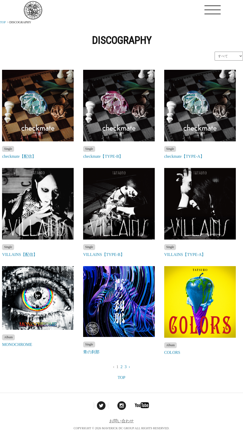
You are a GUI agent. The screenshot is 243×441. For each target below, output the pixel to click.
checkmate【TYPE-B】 (103, 156)
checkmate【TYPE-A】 (184, 156)
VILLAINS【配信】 (19, 254)
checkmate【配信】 (19, 156)
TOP (121, 377)
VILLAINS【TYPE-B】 (104, 254)
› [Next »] (129, 367)
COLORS (172, 352)
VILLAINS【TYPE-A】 (185, 254)
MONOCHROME (17, 344)
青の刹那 (91, 352)
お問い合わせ (121, 421)
